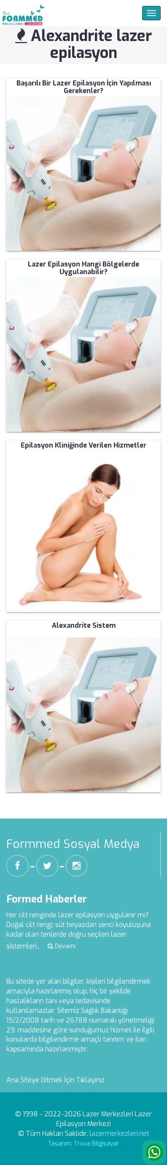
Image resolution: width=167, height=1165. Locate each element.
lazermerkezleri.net (119, 1133)
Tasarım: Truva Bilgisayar (83, 1144)
